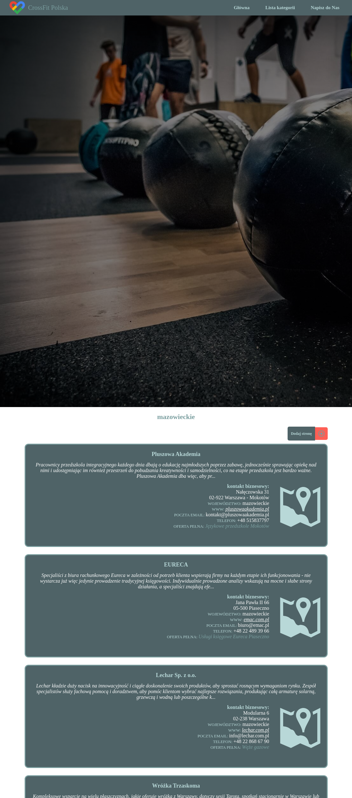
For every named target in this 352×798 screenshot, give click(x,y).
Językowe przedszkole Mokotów (237, 526)
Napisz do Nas (325, 7)
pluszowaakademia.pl (247, 509)
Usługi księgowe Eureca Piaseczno (234, 636)
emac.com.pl (256, 619)
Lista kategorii (280, 7)
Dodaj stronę (301, 433)
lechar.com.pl (255, 730)
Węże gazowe (255, 747)
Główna (241, 7)
